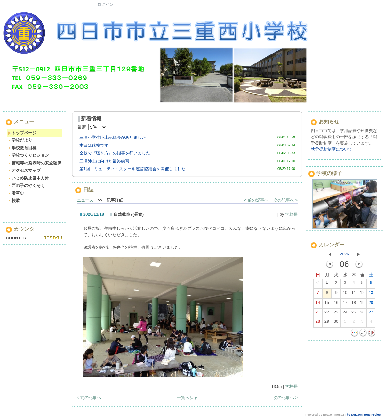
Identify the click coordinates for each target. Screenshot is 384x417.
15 (326, 304)
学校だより (20, 140)
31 (318, 284)
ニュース (85, 200)
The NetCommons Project (363, 414)
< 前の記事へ (256, 200)
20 (371, 304)
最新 (92, 127)
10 (345, 294)
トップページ (22, 132)
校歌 (14, 200)
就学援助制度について (331, 149)
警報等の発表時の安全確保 (34, 163)
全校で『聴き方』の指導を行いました (114, 153)
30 (336, 323)
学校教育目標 (22, 148)
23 (336, 313)
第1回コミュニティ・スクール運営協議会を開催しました (132, 168)
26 (362, 313)
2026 (344, 254)
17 (345, 304)
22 (326, 313)
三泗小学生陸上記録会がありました (112, 137)
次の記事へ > (285, 200)
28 (318, 323)
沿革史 (16, 193)
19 (362, 304)
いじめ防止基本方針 (28, 178)
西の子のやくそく (26, 185)
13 (371, 294)
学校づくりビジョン (28, 155)
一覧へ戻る (187, 397)
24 (345, 313)
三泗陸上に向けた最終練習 (104, 161)
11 (353, 294)
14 (318, 304)
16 (336, 304)
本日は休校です (93, 145)
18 (353, 304)
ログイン (105, 4)
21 (318, 313)
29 (326, 323)
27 (371, 313)
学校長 (291, 214)
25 (353, 313)
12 (362, 294)
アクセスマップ (24, 170)
